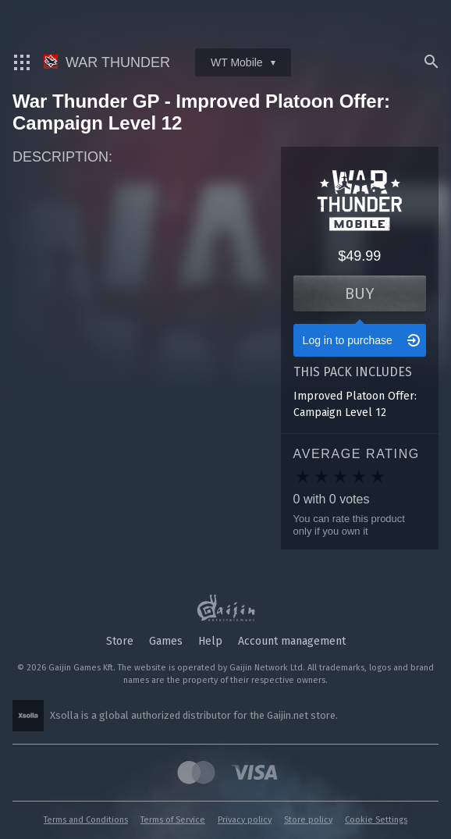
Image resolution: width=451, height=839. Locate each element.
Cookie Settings (376, 820)
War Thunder (107, 62)
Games (166, 641)
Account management (292, 641)
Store (119, 641)
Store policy (308, 820)
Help (210, 641)
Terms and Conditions (86, 820)
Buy (360, 293)
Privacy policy (245, 820)
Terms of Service (172, 820)
